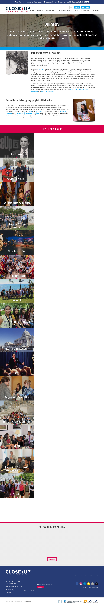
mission (40, 69)
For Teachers (50, 10)
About (32, 10)
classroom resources (47, 91)
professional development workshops (27, 113)
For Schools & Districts (65, 10)
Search (85, 587)
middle (30, 111)
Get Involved (97, 10)
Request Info (85, 7)
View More (52, 559)
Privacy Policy (93, 587)
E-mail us (40, 587)
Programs (40, 10)
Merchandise (94, 575)
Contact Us (75, 575)
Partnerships (85, 10)
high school (38, 111)
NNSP (77, 10)
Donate (77, 7)
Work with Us (84, 575)
